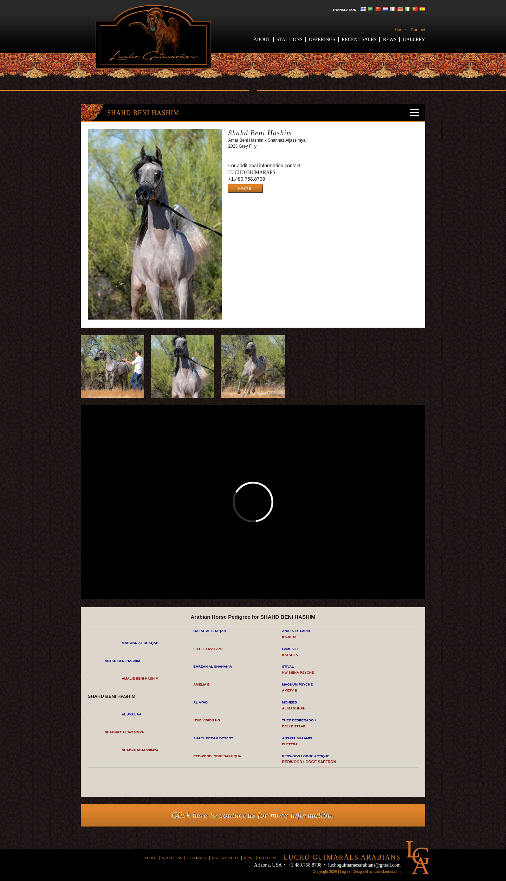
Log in (345, 872)
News (389, 39)
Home (400, 29)
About (262, 39)
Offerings (322, 39)
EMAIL (245, 188)
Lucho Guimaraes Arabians (153, 37)
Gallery (414, 39)
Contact (418, 29)
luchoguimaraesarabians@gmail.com (364, 865)
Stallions (290, 39)
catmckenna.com (387, 872)
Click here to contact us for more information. (253, 814)
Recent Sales (359, 39)
